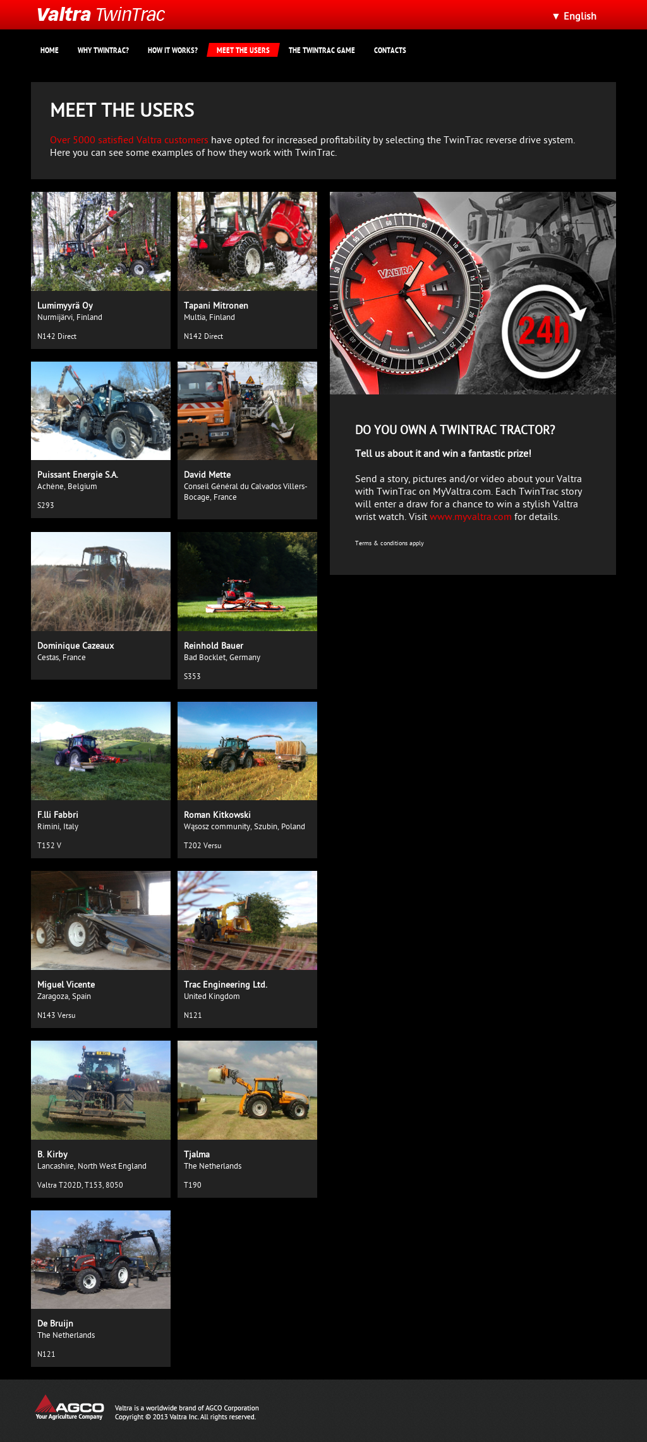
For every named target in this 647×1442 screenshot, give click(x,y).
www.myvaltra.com (471, 518)
